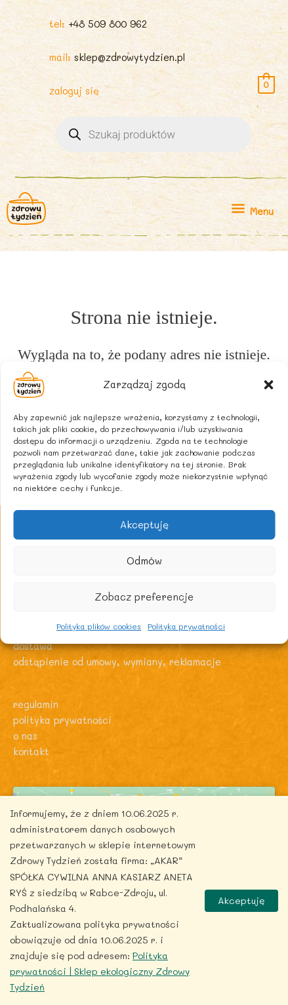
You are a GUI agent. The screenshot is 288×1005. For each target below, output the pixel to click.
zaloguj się (74, 91)
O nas (25, 736)
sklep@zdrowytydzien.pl (129, 57)
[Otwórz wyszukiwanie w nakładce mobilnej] (153, 134)
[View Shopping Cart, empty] (266, 83)
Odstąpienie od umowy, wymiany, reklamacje (117, 662)
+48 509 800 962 (107, 24)
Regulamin (35, 704)
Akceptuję (144, 524)
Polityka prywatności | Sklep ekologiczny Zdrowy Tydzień (100, 971)
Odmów (144, 560)
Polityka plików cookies (98, 625)
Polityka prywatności (186, 625)
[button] (268, 384)
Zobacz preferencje (144, 596)
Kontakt (31, 751)
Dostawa (32, 646)
